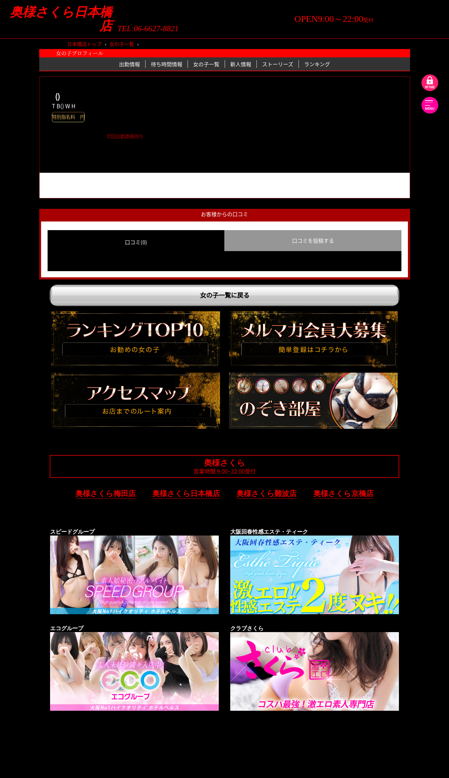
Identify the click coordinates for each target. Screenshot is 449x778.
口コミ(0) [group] (136, 242)
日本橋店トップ (84, 44)
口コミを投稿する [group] (313, 240)
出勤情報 (129, 64)
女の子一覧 (121, 44)
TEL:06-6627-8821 (148, 28)
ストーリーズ (277, 64)
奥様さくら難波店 (266, 493)
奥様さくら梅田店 (105, 493)
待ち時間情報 (166, 64)
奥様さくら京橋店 (343, 493)
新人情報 (240, 64)
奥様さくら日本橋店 (61, 19)
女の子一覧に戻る (224, 295)
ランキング (317, 64)
